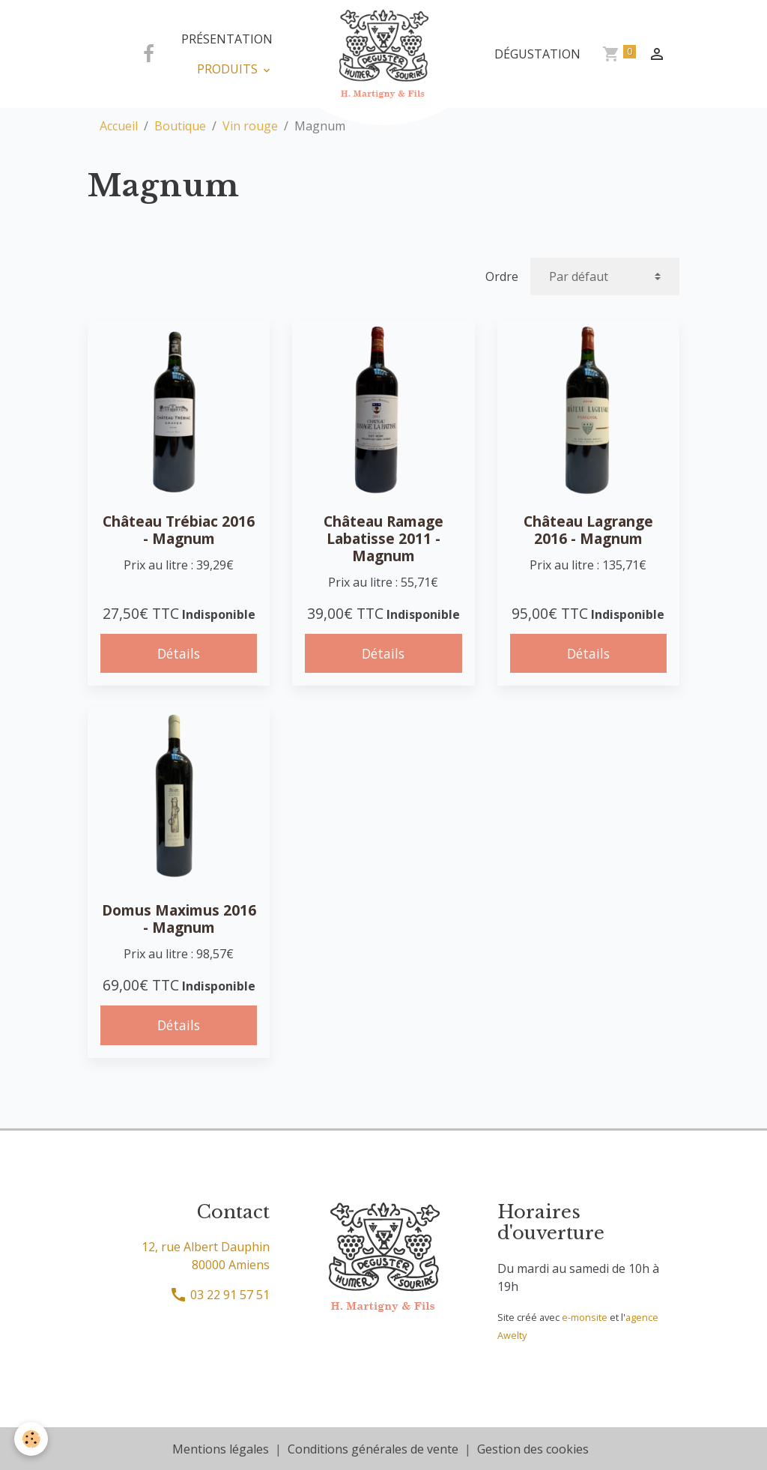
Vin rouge (250, 126)
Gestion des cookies (533, 1449)
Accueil (119, 126)
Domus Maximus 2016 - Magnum (179, 918)
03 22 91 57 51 (219, 1294)
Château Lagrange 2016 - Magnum (588, 529)
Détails (178, 653)
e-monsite (584, 1317)
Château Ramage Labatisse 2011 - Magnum (383, 538)
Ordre (501, 276)
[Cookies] (32, 1439)
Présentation (227, 39)
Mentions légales (220, 1449)
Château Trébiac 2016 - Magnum (179, 529)
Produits (229, 69)
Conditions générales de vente (373, 1449)
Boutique (180, 126)
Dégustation (537, 54)
